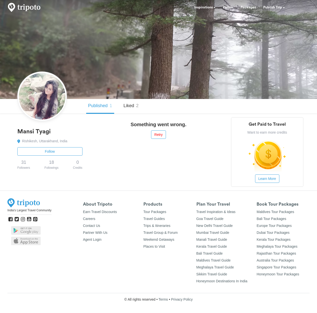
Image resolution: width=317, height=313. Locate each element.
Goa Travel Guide (210, 219)
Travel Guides (154, 219)
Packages (248, 7)
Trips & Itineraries (156, 226)
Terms (163, 299)
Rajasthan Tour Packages (276, 253)
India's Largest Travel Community (29, 210)
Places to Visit (154, 246)
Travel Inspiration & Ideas (216, 212)
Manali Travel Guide (211, 239)
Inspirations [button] (204, 7)
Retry (158, 135)
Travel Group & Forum (160, 233)
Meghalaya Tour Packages (277, 246)
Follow (50, 151)
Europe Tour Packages (274, 226)
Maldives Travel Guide (213, 260)
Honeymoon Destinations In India (221, 281)
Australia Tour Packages (275, 260)
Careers (89, 219)
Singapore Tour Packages (276, 267)
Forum (228, 7)
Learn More (267, 179)
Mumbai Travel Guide (212, 233)
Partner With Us (95, 233)
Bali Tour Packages (271, 219)
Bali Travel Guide (209, 253)
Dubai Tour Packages (273, 233)
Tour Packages (154, 212)
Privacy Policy (182, 299)
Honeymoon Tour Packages (278, 274)
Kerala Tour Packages (274, 239)
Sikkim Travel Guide (211, 274)
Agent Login (92, 239)
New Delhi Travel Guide (214, 226)
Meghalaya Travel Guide (215, 267)
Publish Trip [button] (274, 7)
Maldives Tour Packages (275, 212)
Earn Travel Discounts (100, 212)
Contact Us (91, 226)
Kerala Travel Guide (211, 246)
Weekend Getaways (158, 239)
